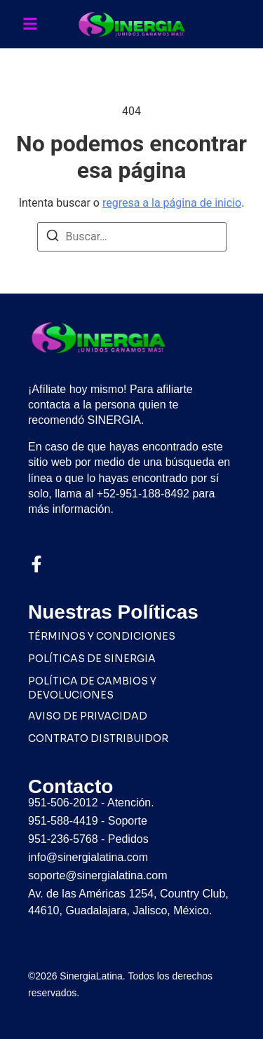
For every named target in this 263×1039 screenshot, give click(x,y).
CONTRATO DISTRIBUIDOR (98, 738)
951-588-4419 (63, 821)
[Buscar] (52, 238)
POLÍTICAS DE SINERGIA (92, 658)
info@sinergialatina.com (88, 857)
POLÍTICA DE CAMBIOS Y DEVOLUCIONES (92, 688)
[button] (30, 24)
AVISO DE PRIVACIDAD (87, 716)
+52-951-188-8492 (143, 494)
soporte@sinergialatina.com (98, 875)
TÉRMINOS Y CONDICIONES (101, 636)
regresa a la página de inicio (171, 202)
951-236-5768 (63, 839)
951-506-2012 (63, 803)
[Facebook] (36, 564)
